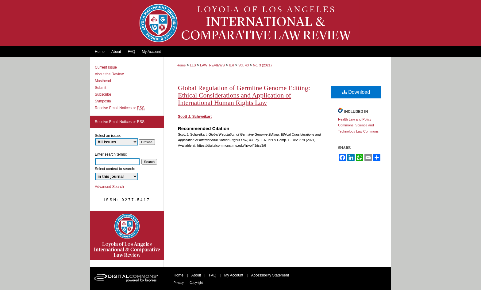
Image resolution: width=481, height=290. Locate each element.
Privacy (179, 282)
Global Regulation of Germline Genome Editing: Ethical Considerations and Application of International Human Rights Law (244, 95)
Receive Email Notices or (119, 108)
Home (181, 65)
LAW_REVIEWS (212, 65)
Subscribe (103, 94)
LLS (193, 65)
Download (356, 92)
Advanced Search (109, 187)
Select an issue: (108, 135)
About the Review (109, 74)
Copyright (196, 282)
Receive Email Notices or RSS (119, 122)
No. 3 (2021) (262, 65)
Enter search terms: (111, 154)
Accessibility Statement (270, 275)
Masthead (103, 81)
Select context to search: (115, 169)
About (196, 275)
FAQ (212, 275)
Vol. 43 (243, 65)
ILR (231, 65)
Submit (100, 87)
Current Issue (106, 67)
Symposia (103, 101)
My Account (233, 275)
